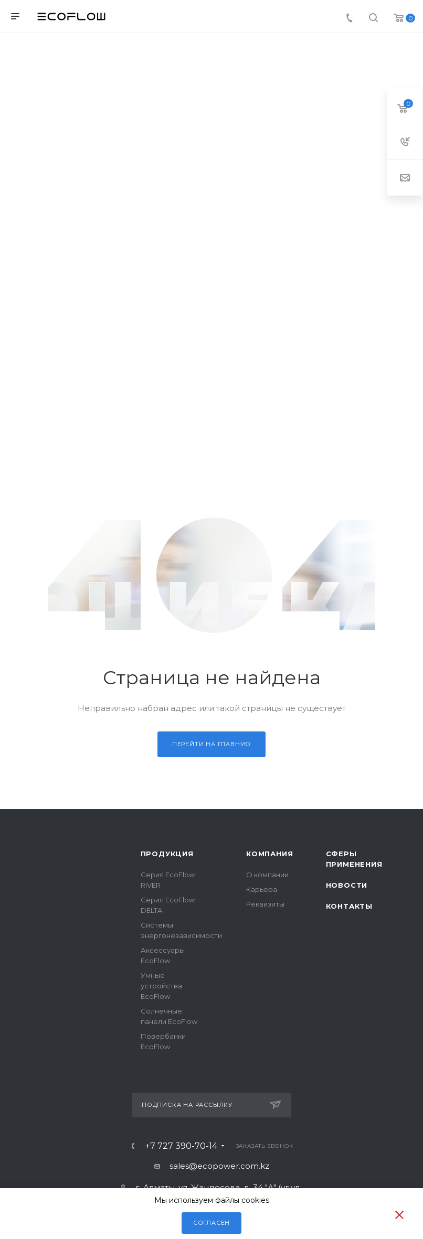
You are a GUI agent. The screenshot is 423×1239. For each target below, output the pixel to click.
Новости (347, 885)
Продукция (167, 853)
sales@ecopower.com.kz (219, 1166)
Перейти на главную (211, 744)
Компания (269, 853)
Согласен (211, 1222)
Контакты (349, 906)
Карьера (261, 889)
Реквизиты (265, 904)
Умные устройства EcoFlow (161, 985)
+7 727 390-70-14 (181, 1146)
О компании (267, 874)
